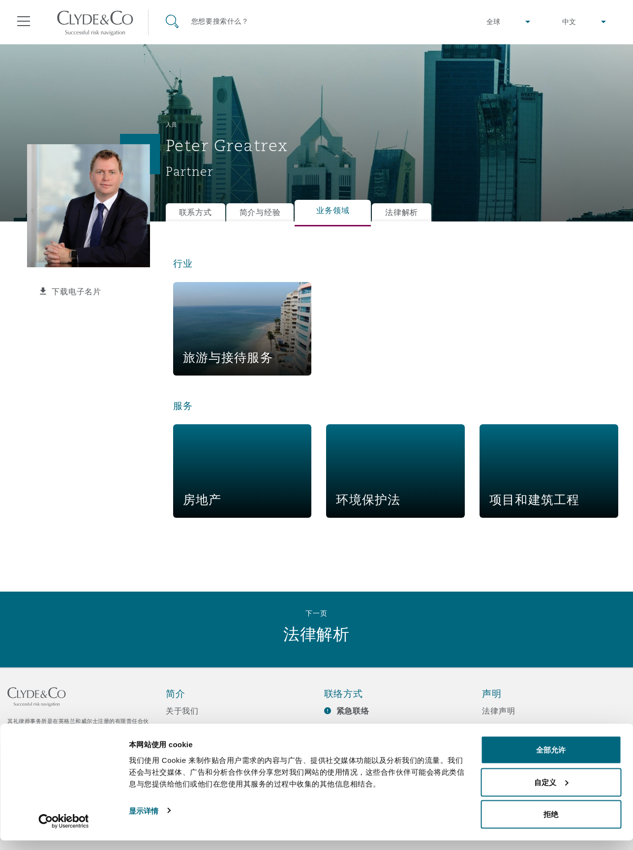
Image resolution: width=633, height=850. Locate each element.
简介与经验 (260, 212)
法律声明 (498, 711)
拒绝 (550, 823)
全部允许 (551, 759)
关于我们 (182, 711)
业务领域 (332, 210)
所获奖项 (182, 728)
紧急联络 (352, 711)
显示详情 (143, 820)
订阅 (332, 728)
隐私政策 (498, 728)
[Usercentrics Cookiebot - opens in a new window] (64, 830)
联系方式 (195, 212)
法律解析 (401, 212)
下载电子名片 (76, 291)
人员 (171, 124)
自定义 (551, 791)
